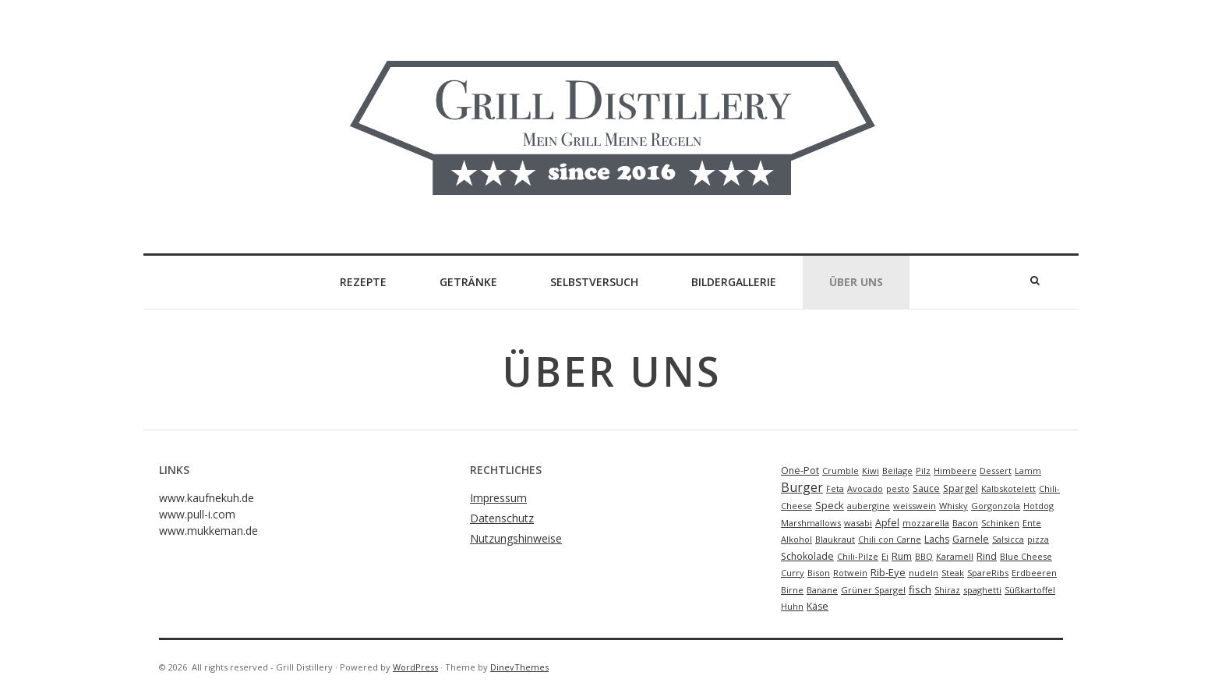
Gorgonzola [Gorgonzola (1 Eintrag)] (995, 505)
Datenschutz (502, 518)
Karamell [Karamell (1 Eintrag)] (954, 556)
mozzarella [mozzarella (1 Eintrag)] (925, 523)
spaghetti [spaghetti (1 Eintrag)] (982, 590)
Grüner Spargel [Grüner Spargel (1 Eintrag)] (873, 590)
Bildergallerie (733, 281)
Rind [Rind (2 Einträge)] (987, 556)
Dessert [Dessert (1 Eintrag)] (996, 470)
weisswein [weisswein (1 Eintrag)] (914, 505)
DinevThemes (519, 667)
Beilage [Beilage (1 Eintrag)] (897, 470)
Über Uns (856, 281)
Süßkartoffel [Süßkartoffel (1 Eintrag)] (1030, 590)
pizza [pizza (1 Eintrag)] (1038, 539)
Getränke (468, 281)
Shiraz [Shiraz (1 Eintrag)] (947, 590)
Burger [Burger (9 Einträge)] (802, 487)
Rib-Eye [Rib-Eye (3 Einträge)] (888, 572)
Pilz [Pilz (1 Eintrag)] (923, 470)
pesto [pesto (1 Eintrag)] (897, 488)
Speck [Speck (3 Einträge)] (829, 505)
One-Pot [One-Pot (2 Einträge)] (800, 470)
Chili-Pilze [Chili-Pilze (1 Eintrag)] (857, 556)
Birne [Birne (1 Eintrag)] (792, 590)
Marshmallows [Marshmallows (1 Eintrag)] (811, 523)
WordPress (415, 667)
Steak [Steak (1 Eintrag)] (952, 572)
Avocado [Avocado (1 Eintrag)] (865, 488)
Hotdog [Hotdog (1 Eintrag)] (1038, 505)
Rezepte (363, 281)
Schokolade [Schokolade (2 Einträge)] (807, 556)
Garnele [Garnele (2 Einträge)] (970, 539)
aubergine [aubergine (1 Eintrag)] (868, 505)
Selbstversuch (594, 281)
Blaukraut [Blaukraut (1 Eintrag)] (835, 539)
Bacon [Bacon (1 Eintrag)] (965, 523)
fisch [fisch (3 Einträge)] (920, 589)
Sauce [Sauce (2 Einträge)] (926, 488)
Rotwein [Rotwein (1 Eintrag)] (850, 572)
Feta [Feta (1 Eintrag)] (835, 488)
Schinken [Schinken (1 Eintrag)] (1000, 523)
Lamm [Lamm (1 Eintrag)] (1028, 470)
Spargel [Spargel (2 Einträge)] (960, 488)
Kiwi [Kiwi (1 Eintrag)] (870, 470)
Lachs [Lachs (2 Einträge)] (936, 539)
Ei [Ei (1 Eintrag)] (884, 556)
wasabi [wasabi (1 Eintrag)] (858, 523)
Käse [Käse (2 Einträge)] (817, 606)
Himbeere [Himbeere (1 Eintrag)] (955, 470)
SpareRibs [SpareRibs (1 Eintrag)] (987, 572)
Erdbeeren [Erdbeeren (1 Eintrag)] (1034, 572)
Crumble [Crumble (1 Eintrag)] (840, 470)
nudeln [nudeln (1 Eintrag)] (923, 572)
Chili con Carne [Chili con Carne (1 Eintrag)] (889, 539)
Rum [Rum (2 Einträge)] (902, 556)
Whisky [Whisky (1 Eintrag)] (953, 505)
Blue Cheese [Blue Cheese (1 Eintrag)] (1026, 556)
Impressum (498, 497)
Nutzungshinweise (516, 538)
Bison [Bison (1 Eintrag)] (818, 572)
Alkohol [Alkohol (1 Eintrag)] (796, 539)
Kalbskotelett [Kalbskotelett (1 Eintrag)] (1008, 488)
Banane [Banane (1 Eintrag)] (822, 590)
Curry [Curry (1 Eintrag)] (792, 572)
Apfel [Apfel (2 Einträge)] (887, 522)
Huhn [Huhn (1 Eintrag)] (792, 606)
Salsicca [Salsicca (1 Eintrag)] (1008, 539)
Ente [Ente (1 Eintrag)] (1031, 523)
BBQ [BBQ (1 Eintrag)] (924, 556)
